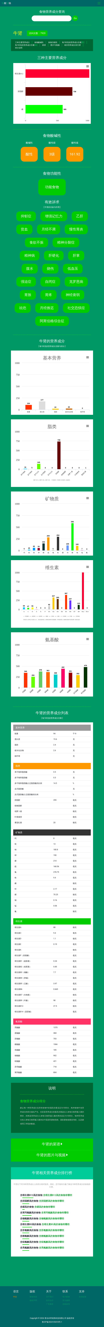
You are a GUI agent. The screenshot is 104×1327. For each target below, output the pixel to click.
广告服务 (49, 1304)
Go (75, 18)
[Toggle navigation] (99, 3)
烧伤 (50, 269)
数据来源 (33, 1297)
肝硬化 (54, 255)
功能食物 (52, 187)
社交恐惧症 (76, 308)
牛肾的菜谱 (52, 1144)
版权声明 (33, 1300)
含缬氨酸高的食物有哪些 (51, 1218)
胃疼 (48, 295)
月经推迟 (47, 308)
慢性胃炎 (76, 229)
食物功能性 (52, 42)
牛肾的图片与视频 (52, 1155)
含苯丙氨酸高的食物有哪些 (55, 1212)
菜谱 (44, 45)
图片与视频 (55, 45)
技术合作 (49, 1300)
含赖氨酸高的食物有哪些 (51, 1236)
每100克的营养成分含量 (73, 42)
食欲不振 (36, 242)
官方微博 (66, 1300)
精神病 (29, 255)
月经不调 (48, 229)
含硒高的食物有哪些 (44, 1206)
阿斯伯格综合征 (52, 321)
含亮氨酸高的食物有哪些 (51, 1247)
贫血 (24, 229)
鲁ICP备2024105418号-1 (52, 1322)
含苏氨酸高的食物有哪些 (51, 1230)
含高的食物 (31, 1196)
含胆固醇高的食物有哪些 (51, 1201)
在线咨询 (66, 1304)
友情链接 (82, 1297)
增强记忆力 (53, 216)
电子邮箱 (66, 1297)
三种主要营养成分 (22, 42)
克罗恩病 (76, 282)
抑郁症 (26, 216)
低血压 (73, 269)
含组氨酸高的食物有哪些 (51, 1242)
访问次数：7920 (37, 33)
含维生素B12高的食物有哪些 (57, 1195)
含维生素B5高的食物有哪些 (55, 1224)
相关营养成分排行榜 (72, 45)
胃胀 (27, 295)
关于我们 (49, 1297)
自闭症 (50, 282)
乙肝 (79, 216)
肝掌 (76, 255)
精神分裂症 (66, 242)
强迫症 (26, 282)
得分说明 (18, 48)
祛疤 (22, 308)
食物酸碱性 (38, 42)
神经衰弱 (73, 295)
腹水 (29, 269)
